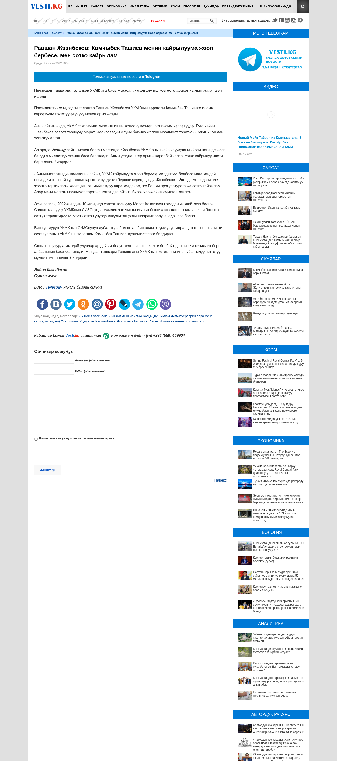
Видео (54, 20)
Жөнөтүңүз (47, 470)
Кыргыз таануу (103, 20)
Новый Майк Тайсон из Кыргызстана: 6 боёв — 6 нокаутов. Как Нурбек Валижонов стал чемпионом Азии (269, 142)
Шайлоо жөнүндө (275, 6)
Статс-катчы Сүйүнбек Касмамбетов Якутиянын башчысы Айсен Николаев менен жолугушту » (132, 321)
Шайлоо (40, 20)
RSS (303, 6)
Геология (191, 6)
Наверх (220, 480)
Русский (158, 20)
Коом (175, 6)
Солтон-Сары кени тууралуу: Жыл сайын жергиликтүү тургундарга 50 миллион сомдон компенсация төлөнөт (278, 576)
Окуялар (160, 6)
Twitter (274, 20)
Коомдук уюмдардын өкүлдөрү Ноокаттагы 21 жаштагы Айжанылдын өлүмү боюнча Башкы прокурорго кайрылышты (278, 409)
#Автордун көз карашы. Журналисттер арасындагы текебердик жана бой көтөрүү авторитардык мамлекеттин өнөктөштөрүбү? (268, 734)
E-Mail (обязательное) (90, 371)
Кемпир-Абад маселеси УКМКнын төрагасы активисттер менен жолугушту (275, 196)
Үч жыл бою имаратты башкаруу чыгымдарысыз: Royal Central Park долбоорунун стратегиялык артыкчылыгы (275, 471)
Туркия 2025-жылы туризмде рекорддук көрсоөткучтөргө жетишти (279, 482)
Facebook (281, 20)
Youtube (288, 20)
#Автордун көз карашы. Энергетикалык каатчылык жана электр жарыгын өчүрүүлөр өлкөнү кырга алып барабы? (272, 722)
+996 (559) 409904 (169, 335)
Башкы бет (77, 6)
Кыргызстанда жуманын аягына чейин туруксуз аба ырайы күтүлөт (278, 650)
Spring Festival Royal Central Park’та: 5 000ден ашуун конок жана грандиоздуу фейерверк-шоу (278, 364)
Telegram (301, 20)
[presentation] (69, 453)
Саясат (97, 6)
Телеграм (54, 287)
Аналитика (139, 6)
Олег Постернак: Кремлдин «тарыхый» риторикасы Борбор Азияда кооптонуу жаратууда (278, 182)
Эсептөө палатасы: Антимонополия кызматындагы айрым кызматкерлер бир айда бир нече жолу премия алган (278, 499)
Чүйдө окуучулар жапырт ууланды (275, 313)
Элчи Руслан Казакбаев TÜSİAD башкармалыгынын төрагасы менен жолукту (276, 225)
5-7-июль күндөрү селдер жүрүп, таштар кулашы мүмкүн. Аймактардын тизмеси (278, 638)
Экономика (117, 6)
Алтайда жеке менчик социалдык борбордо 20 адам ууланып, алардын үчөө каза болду (277, 302)
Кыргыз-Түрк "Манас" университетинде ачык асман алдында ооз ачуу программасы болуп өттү (278, 393)
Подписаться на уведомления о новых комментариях (76, 438)
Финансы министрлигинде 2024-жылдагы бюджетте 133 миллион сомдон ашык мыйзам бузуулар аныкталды (274, 515)
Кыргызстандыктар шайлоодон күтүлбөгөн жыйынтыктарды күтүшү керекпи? (276, 667)
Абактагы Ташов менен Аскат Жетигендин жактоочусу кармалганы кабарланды (277, 288)
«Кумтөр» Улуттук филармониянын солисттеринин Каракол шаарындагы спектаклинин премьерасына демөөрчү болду (278, 606)
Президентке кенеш (239, 6)
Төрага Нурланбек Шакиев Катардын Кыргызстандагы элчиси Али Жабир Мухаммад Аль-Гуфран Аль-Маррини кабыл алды (277, 241)
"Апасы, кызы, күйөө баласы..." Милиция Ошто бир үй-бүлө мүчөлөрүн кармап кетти (278, 331)
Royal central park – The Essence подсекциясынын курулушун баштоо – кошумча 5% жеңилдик (278, 455)
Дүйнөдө (211, 6)
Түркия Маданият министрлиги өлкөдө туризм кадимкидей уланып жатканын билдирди (278, 378)
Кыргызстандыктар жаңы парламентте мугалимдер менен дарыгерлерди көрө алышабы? (278, 681)
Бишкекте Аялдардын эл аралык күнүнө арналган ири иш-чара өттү (275, 420)
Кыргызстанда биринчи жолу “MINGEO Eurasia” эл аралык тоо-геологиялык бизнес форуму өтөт (278, 546)
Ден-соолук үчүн (130, 20)
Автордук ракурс (75, 20)
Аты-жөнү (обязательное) (92, 360)
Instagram (294, 20)
